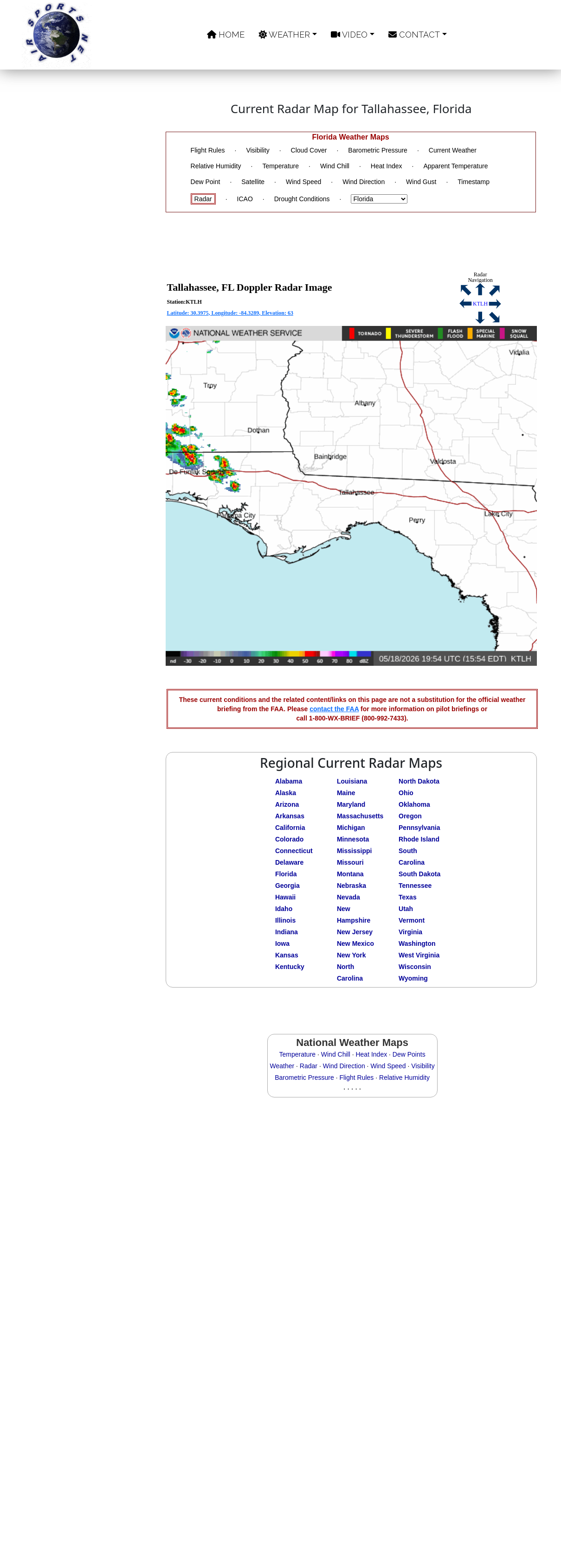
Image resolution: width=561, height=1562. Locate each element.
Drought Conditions (302, 199)
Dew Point (205, 181)
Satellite (252, 181)
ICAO (245, 199)
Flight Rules (208, 150)
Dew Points (409, 1054)
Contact (414, 34)
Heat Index (386, 166)
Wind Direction (363, 181)
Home (226, 34)
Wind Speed (303, 181)
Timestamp (474, 181)
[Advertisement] (92, 400)
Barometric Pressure (377, 150)
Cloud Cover (309, 150)
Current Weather (453, 150)
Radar (203, 199)
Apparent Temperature (455, 166)
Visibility (257, 150)
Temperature (280, 166)
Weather (284, 34)
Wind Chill (334, 166)
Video (349, 34)
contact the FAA (334, 709)
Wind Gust (421, 181)
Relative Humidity (216, 166)
